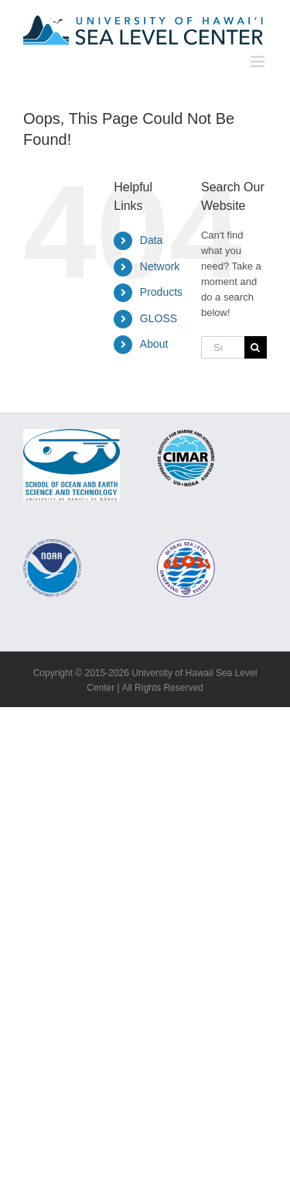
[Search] (255, 347)
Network (159, 266)
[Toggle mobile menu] (259, 61)
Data (151, 240)
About (154, 344)
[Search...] (222, 347)
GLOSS (158, 318)
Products (161, 292)
